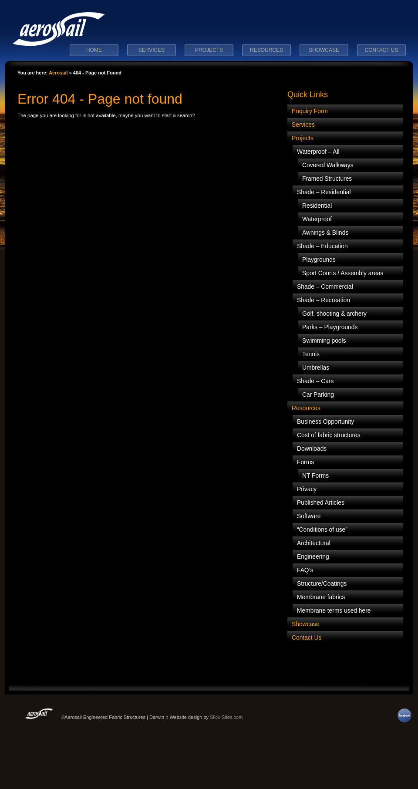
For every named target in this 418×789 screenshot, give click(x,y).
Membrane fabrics (321, 597)
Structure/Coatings (322, 583)
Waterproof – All (318, 151)
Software (308, 516)
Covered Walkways (328, 165)
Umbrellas (315, 367)
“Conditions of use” (322, 529)
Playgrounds (319, 259)
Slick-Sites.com (226, 717)
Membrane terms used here (334, 610)
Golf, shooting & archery (334, 313)
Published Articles (320, 502)
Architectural (313, 543)
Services (151, 50)
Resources (266, 50)
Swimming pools (324, 340)
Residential (317, 205)
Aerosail (58, 72)
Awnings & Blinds (325, 232)
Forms (305, 462)
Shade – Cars (315, 381)
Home (94, 50)
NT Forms (315, 475)
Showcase (324, 50)
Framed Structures (327, 178)
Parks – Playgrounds (329, 327)
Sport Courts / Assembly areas (342, 273)
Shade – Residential (324, 192)
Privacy (307, 489)
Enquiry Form (310, 111)
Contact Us (381, 50)
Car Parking (318, 394)
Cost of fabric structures (329, 435)
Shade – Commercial (325, 286)
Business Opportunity (325, 421)
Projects (209, 50)
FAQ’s (305, 570)
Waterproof (317, 219)
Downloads (312, 448)
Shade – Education (322, 246)
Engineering (313, 556)
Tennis (311, 354)
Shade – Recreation (323, 300)
